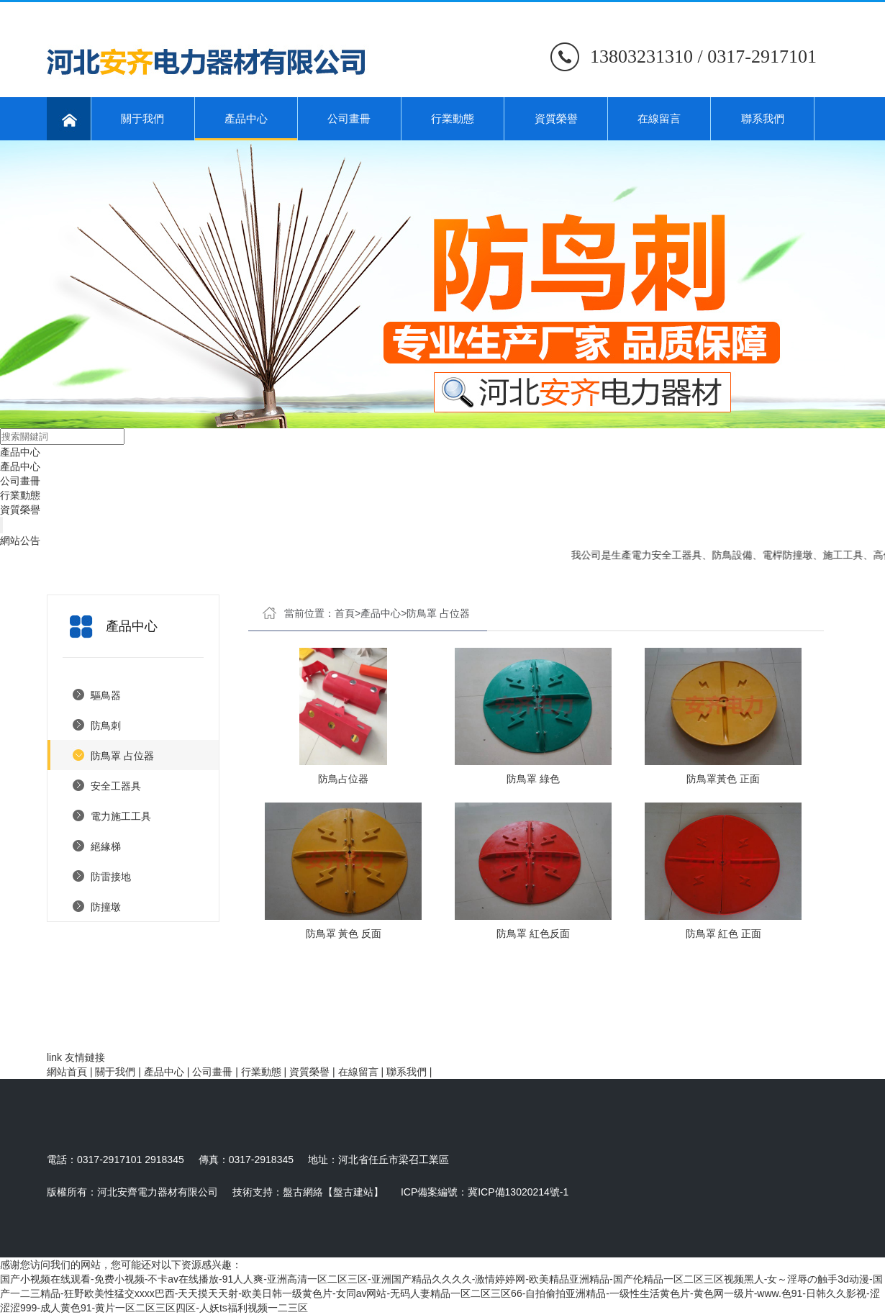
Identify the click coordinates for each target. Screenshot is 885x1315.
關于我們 (142, 118)
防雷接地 (111, 876)
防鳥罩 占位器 (122, 756)
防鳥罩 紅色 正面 (723, 933)
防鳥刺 (106, 725)
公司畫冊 (349, 118)
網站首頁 (67, 1071)
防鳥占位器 (343, 779)
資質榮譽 (556, 118)
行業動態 (452, 118)
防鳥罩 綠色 (533, 779)
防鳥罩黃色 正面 (723, 779)
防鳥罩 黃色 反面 (343, 933)
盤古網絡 (303, 1192)
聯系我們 (762, 118)
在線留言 (659, 118)
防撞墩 (106, 907)
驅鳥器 (106, 695)
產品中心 (246, 126)
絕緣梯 (106, 846)
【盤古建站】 (353, 1192)
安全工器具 (116, 786)
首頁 (345, 613)
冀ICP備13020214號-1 (518, 1192)
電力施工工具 (121, 816)
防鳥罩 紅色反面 (533, 933)
